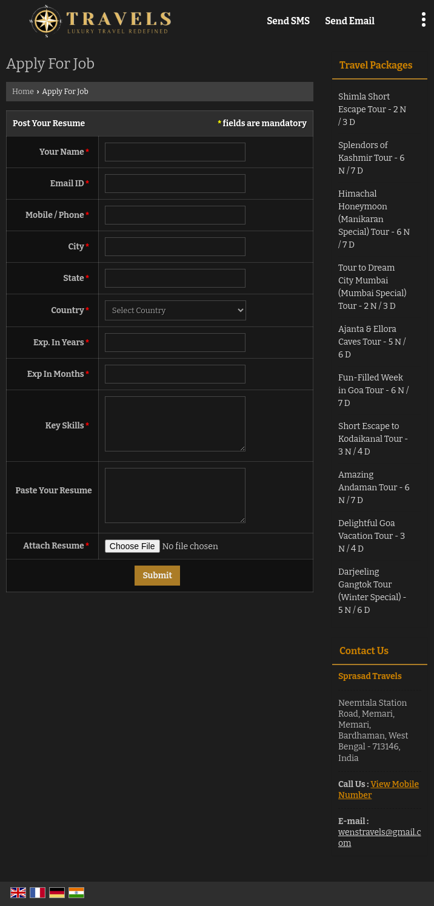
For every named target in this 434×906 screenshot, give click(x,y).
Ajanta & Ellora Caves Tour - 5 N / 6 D (372, 342)
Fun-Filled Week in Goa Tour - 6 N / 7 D (373, 390)
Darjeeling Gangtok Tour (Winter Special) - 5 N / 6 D (372, 591)
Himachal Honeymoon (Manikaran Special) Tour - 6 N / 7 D (374, 219)
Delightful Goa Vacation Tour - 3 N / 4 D (371, 536)
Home (23, 91)
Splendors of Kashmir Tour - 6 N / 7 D (371, 158)
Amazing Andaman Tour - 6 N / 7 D (374, 487)
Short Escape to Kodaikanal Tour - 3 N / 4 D (373, 439)
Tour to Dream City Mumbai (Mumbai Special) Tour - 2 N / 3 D (372, 287)
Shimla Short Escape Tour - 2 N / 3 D (372, 109)
